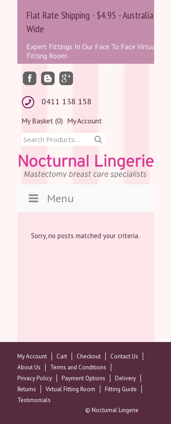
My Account (84, 120)
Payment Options (83, 378)
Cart (62, 356)
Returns (26, 389)
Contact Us (124, 356)
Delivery (125, 378)
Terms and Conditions (78, 367)
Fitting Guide (121, 389)
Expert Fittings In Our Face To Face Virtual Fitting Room (92, 51)
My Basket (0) (42, 120)
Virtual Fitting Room (70, 389)
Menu (50, 198)
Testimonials (34, 400)
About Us (29, 367)
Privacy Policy (34, 378)
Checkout (89, 356)
